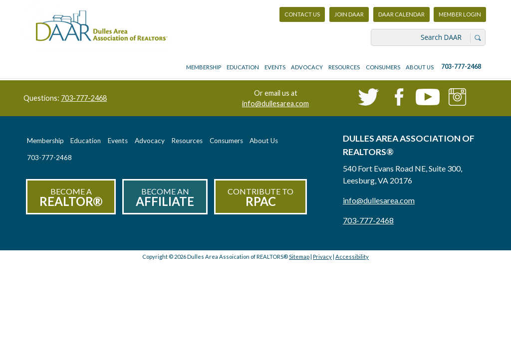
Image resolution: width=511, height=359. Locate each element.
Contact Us (302, 14)
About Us (420, 67)
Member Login (459, 16)
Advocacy (307, 67)
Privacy (322, 256)
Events (274, 67)
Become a (70, 197)
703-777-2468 (461, 66)
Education (243, 67)
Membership (203, 67)
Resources (344, 67)
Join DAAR (349, 14)
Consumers (383, 67)
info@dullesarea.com (275, 103)
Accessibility (352, 256)
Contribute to (260, 197)
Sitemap (299, 256)
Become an (165, 197)
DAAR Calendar (401, 14)
